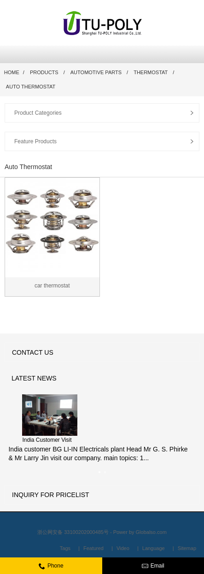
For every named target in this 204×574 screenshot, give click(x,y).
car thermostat (52, 285)
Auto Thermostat (30, 86)
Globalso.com (151, 532)
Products (44, 72)
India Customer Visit (46, 440)
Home (11, 72)
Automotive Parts (96, 72)
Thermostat (151, 72)
